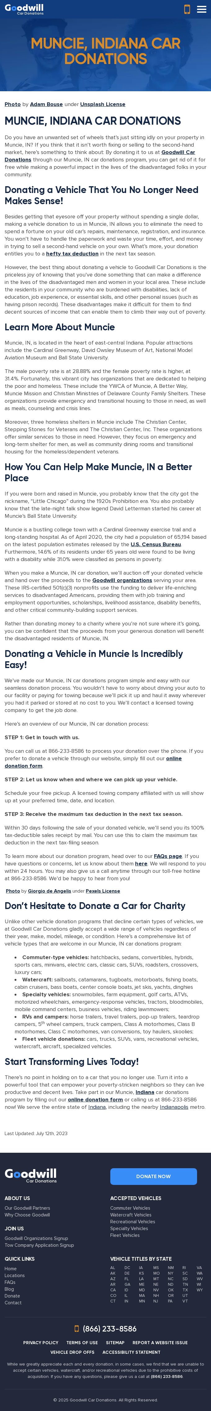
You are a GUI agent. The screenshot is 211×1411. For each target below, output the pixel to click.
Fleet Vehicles (125, 1235)
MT (156, 1278)
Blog (9, 1289)
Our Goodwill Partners (27, 1208)
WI (199, 1284)
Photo (13, 104)
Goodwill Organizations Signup (36, 1238)
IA (141, 1267)
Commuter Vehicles (130, 1208)
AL (112, 1267)
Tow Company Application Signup (39, 1245)
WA (200, 1273)
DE (127, 1273)
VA (199, 1267)
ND (171, 1284)
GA (127, 1284)
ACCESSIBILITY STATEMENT (131, 1352)
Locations (15, 1275)
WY (200, 1290)
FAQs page (168, 856)
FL (127, 1278)
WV (200, 1278)
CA (113, 1290)
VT (185, 1301)
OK (171, 1290)
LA (141, 1278)
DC (127, 1267)
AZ (113, 1278)
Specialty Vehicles (129, 1228)
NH (156, 1295)
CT (113, 1301)
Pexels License (103, 891)
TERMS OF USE (82, 1342)
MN (142, 1301)
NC (171, 1278)
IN (126, 1301)
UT (185, 1295)
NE (155, 1284)
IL (126, 1295)
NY (170, 1273)
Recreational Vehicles (132, 1221)
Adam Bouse (46, 104)
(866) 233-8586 (167, 1376)
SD (185, 1278)
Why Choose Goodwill (27, 1215)
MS (156, 1267)
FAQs (10, 1282)
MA (142, 1295)
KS (141, 1273)
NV (156, 1290)
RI (184, 1267)
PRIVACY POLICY (40, 1342)
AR (113, 1284)
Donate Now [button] (153, 1176)
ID (126, 1290)
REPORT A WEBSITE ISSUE (160, 1342)
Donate (12, 1296)
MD (142, 1290)
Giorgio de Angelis (49, 891)
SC (185, 1273)
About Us (17, 1198)
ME (141, 1284)
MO (156, 1273)
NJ (155, 1301)
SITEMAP (115, 1342)
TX (185, 1290)
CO (113, 1295)
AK (113, 1273)
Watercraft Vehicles (131, 1215)
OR (171, 1295)
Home (11, 1269)
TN (185, 1284)
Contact (13, 1303)
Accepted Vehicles (135, 1198)
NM (171, 1267)
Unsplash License (102, 104)
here (141, 863)
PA (170, 1301)
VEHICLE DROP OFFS (73, 1352)
